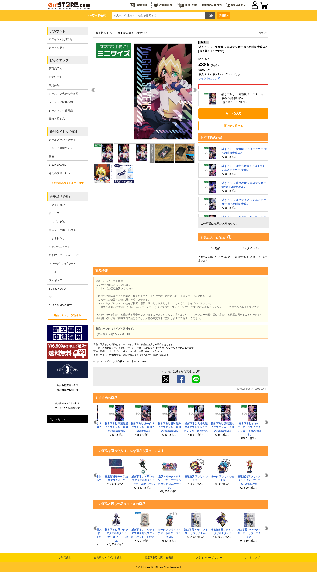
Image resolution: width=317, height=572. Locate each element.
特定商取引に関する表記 (159, 557)
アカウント (57, 31)
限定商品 (54, 85)
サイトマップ (252, 557)
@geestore (59, 419)
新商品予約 (55, 68)
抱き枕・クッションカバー (65, 255)
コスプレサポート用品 (62, 230)
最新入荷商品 (57, 118)
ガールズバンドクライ (62, 139)
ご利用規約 (64, 557)
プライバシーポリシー (209, 557)
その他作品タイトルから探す (67, 183)
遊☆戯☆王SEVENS (135, 33)
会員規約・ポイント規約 (108, 557)
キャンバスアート (59, 246)
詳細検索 (224, 15)
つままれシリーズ (59, 238)
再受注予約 (55, 76)
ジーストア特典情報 (61, 102)
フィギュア (55, 280)
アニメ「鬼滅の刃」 (61, 148)
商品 (215, 248)
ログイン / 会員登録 (61, 39)
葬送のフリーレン (59, 173)
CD (51, 297)
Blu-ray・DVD (57, 288)
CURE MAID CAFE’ (60, 305)
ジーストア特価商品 (61, 110)
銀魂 (51, 156)
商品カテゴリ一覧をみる (67, 315)
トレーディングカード (62, 263)
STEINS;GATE (57, 164)
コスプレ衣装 (57, 221)
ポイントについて (209, 78)
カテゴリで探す (61, 196)
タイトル (251, 248)
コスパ (262, 33)
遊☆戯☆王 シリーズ (107, 33)
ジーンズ (54, 213)
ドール (53, 271)
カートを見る (57, 47)
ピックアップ (59, 60)
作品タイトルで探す (64, 131)
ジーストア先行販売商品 (63, 93)
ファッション (57, 204)
